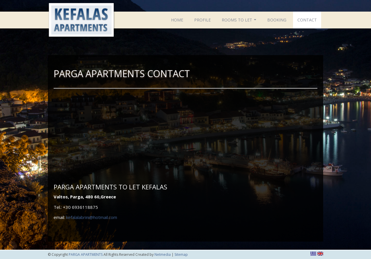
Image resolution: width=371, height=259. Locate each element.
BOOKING (276, 20)
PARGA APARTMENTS (81, 21)
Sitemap (181, 254)
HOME (177, 20)
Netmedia (162, 254)
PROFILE (202, 20)
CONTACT (307, 20)
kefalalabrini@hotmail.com (91, 217)
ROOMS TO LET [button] (240, 21)
